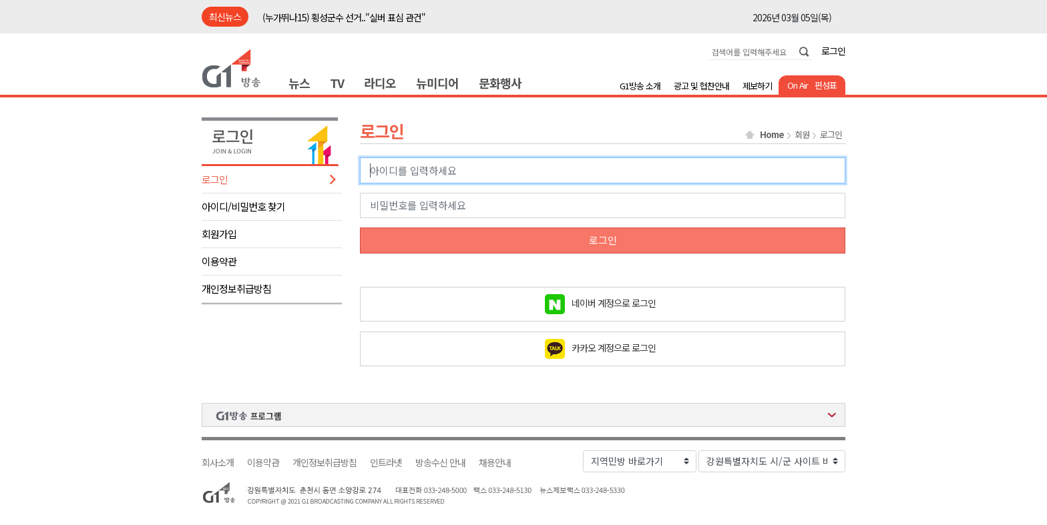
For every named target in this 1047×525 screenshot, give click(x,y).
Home (772, 134)
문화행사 (500, 82)
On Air (797, 85)
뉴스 (299, 82)
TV (337, 82)
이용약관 (219, 261)
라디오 (380, 82)
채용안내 (495, 462)
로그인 (833, 50)
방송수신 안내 (440, 462)
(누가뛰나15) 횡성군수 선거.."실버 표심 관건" (343, 17)
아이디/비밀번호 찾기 (243, 206)
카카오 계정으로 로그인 (614, 347)
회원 (802, 134)
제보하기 (757, 85)
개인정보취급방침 (236, 289)
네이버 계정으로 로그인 (614, 302)
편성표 (826, 85)
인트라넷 (386, 462)
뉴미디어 (437, 82)
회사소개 (218, 462)
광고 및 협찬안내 (701, 85)
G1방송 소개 (640, 85)
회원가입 (219, 234)
